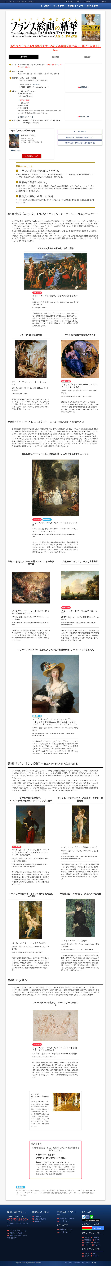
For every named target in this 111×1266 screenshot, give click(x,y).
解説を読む (16, 150)
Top (94, 1262)
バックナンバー (65, 1221)
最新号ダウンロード (67, 1218)
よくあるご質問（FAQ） (18, 1230)
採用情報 (38, 1221)
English (68, 1)
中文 (94, 1253)
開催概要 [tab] (55, 57)
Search (98, 1228)
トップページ (9, 1)
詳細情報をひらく (25, 117)
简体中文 (78, 1)
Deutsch (97, 1242)
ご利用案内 (92, 6)
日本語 (103, 1)
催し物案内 (58, 6)
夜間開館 (36, 84)
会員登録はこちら (66, 1229)
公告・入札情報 (40, 1219)
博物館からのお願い (17, 1233)
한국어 (96, 1)
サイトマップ (21, 1)
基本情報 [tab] (23, 57)
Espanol (97, 1245)
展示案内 (45, 6)
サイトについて (86, 1262)
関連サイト (33, 1)
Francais (87, 1245)
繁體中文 (87, 1)
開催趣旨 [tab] (87, 57)
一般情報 (38, 1216)
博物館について (76, 6)
